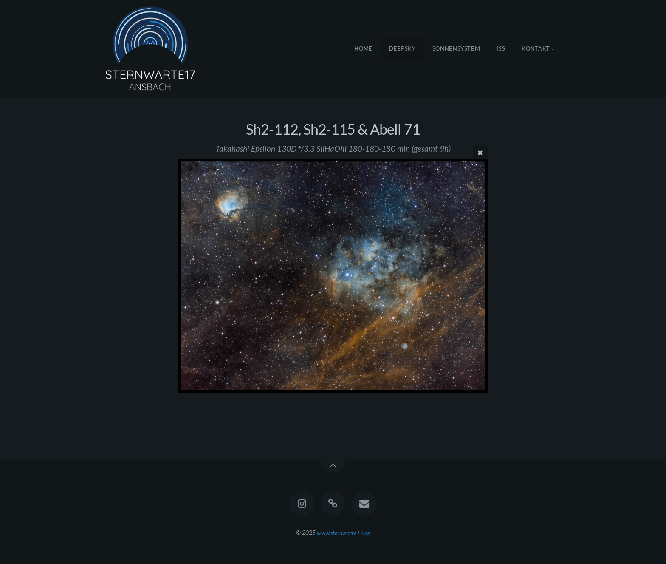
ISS (501, 48)
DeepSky (402, 48)
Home (363, 48)
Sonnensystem (456, 48)
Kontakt (536, 48)
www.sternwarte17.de (343, 532)
